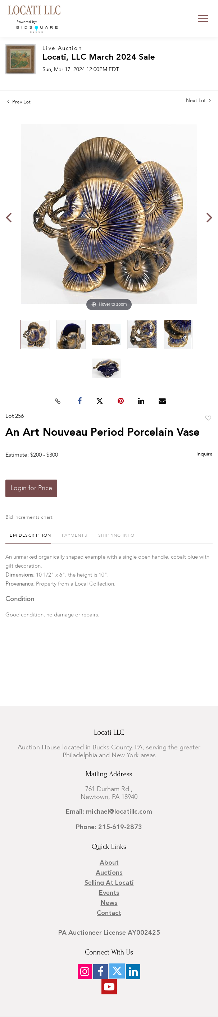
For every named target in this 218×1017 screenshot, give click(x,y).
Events (109, 893)
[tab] (28, 538)
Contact (109, 913)
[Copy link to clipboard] (58, 401)
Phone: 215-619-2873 (109, 827)
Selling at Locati (109, 883)
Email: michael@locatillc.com (109, 812)
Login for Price (31, 488)
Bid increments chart (29, 517)
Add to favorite (208, 418)
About (109, 863)
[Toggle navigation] (203, 18)
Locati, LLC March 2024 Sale (98, 58)
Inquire (204, 454)
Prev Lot (19, 102)
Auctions (109, 873)
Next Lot (198, 100)
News (109, 903)
